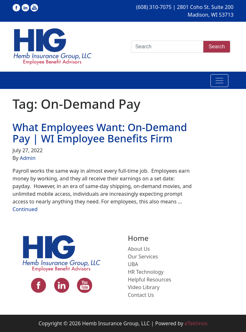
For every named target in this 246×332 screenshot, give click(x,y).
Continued (24, 209)
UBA (133, 264)
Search (217, 46)
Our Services (143, 256)
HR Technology (146, 271)
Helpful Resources (149, 279)
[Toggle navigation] (219, 80)
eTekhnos (196, 323)
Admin (28, 158)
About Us (139, 248)
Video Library (144, 287)
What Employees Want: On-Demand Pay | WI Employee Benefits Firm (99, 132)
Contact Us (141, 294)
